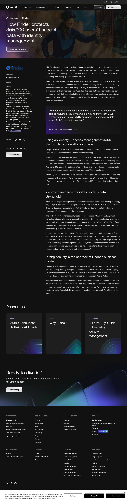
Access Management (70, 457)
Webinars (38, 442)
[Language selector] (116, 2)
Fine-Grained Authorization (72, 476)
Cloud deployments (70, 472)
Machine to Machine (98, 466)
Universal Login (97, 454)
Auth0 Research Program (14, 457)
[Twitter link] (7, 483)
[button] (99, 7)
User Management (70, 466)
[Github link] (15, 483)
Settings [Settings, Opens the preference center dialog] (73, 496)
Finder (80, 67)
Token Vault (96, 476)
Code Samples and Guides (15, 423)
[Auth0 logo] (11, 7)
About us (95, 434)
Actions (94, 463)
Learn (37, 454)
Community (67, 420)
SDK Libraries (39, 429)
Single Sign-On (97, 457)
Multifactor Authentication (100, 460)
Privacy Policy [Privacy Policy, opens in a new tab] (51, 498)
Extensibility (68, 460)
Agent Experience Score (14, 436)
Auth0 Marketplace (70, 429)
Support (66, 423)
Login (105, 2)
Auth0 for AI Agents (70, 454)
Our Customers (97, 420)
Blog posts (9, 426)
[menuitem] (28, 7)
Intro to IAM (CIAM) (41, 457)
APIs (36, 426)
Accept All (115, 496)
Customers (12, 18)
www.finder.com (15, 131)
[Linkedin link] (11, 483)
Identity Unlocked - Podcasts (16, 429)
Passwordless (96, 469)
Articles (37, 420)
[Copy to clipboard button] (15, 140)
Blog (36, 436)
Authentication (68, 469)
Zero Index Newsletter (13, 433)
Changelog (38, 433)
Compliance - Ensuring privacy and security (103, 424)
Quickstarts (39, 423)
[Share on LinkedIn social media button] (20, 140)
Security (66, 463)
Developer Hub (11, 420)
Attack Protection (102, 216)
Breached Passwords (99, 472)
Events (8, 454)
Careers (100, 431)
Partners (95, 428)
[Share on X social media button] (24, 140)
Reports (37, 439)
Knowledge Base (69, 426)
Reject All (94, 496)
